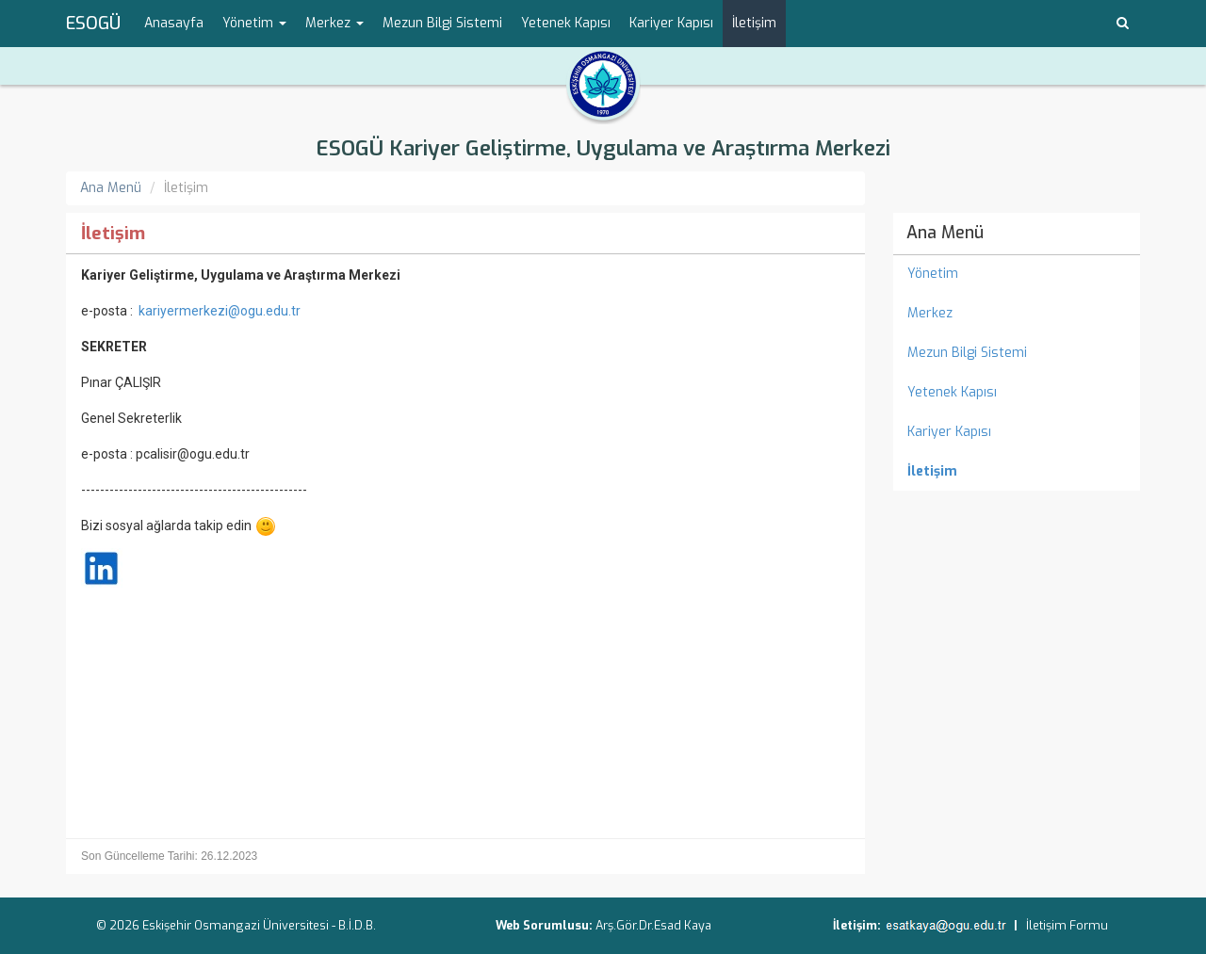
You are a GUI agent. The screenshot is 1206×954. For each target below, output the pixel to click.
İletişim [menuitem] (754, 23)
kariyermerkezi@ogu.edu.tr (220, 310)
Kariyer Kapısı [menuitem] (671, 23)
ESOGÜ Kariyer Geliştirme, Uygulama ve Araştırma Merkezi (603, 148)
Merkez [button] (334, 23)
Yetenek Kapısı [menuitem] (566, 23)
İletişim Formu (1067, 925)
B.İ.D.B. (357, 925)
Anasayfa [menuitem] (174, 23)
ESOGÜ (93, 23)
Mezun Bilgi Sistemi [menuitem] (442, 23)
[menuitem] (1017, 472)
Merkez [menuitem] (930, 313)
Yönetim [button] (254, 23)
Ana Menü (110, 188)
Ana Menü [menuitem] (945, 232)
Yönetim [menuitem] (932, 274)
